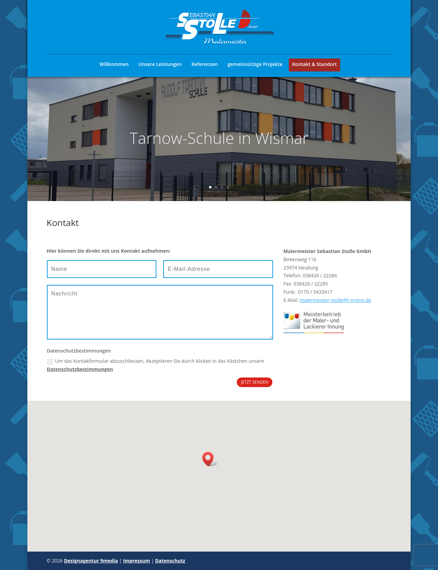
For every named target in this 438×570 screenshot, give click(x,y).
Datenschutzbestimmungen (80, 369)
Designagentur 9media (91, 560)
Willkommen (114, 64)
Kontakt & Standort (314, 64)
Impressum (136, 560)
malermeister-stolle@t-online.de (335, 300)
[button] (210, 459)
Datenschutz (170, 560)
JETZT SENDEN (254, 382)
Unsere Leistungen (160, 64)
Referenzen (205, 64)
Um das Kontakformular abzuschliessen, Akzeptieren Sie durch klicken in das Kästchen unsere (155, 365)
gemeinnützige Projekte (255, 64)
